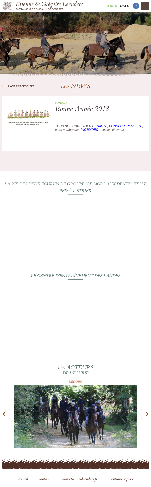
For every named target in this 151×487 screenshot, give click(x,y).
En (125, 6)
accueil (23, 479)
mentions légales (120, 479)
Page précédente (18, 86)
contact (45, 479)
